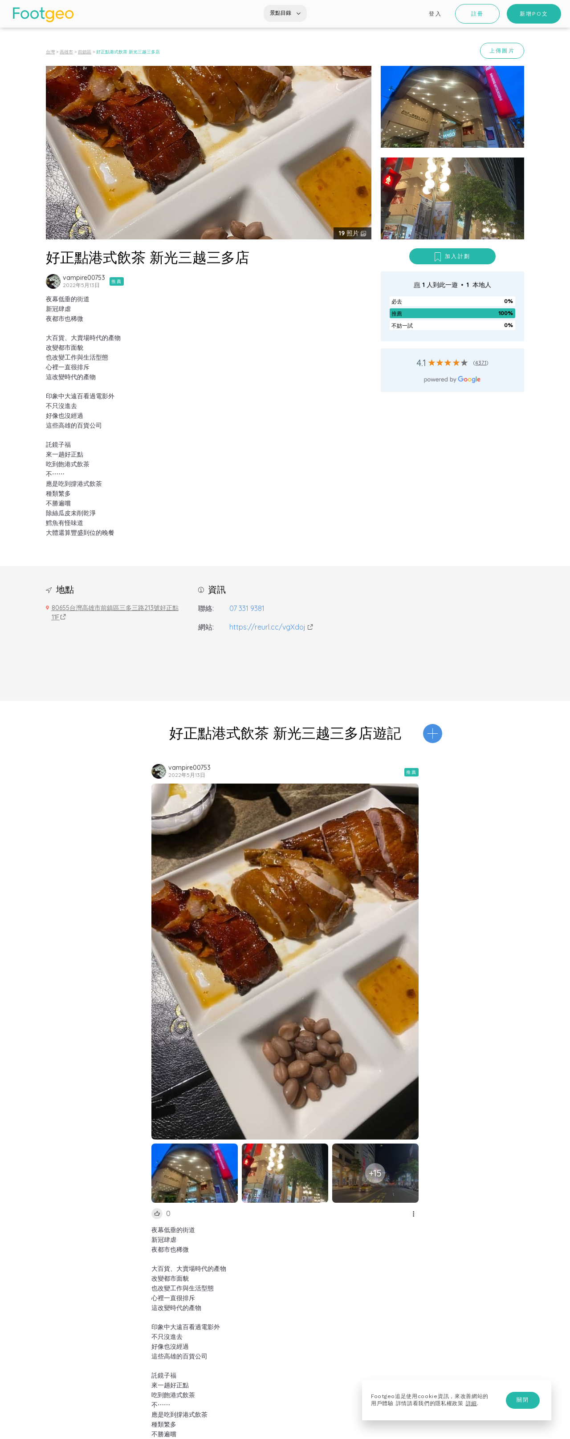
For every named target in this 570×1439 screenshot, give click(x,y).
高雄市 (66, 52)
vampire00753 (84, 278)
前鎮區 (84, 52)
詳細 (471, 1403)
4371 (480, 362)
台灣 (50, 52)
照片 (350, 233)
